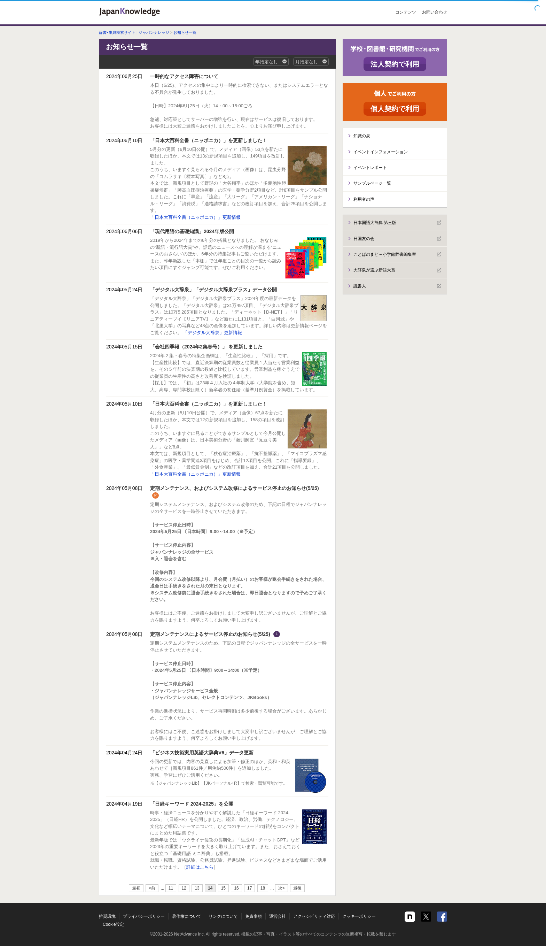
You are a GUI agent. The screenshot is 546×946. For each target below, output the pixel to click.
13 (197, 888)
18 (262, 888)
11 (171, 888)
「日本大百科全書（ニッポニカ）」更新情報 (195, 217)
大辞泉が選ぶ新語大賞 (397, 270)
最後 (297, 888)
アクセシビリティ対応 (314, 916)
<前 (152, 888)
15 (223, 888)
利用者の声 (363, 199)
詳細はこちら (199, 867)
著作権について (186, 916)
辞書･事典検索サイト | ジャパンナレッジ (134, 32)
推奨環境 (107, 916)
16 (236, 888)
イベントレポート (370, 167)
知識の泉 (361, 135)
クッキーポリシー (359, 916)
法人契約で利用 (394, 64)
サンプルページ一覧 (372, 183)
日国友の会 (397, 238)
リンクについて (223, 916)
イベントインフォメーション (380, 151)
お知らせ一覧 (184, 32)
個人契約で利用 (394, 109)
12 (184, 888)
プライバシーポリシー (144, 916)
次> (281, 888)
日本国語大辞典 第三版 (397, 222)
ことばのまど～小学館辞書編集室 (397, 254)
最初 (136, 888)
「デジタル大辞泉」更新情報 (212, 332)
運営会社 (277, 916)
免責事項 (253, 916)
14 (210, 888)
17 (249, 888)
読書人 (397, 286)
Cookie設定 (113, 924)
